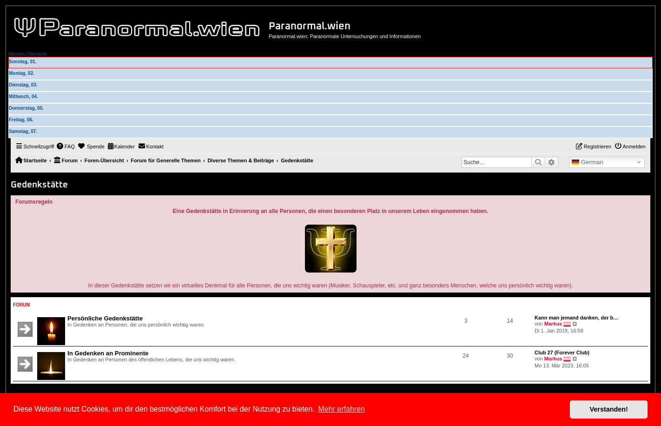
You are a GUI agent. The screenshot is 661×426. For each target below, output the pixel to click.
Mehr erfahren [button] (341, 409)
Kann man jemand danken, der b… (576, 317)
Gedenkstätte (39, 184)
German (587, 162)
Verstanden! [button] (609, 409)
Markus (553, 323)
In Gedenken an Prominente (107, 353)
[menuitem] (65, 146)
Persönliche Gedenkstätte (105, 318)
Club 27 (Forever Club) (562, 352)
